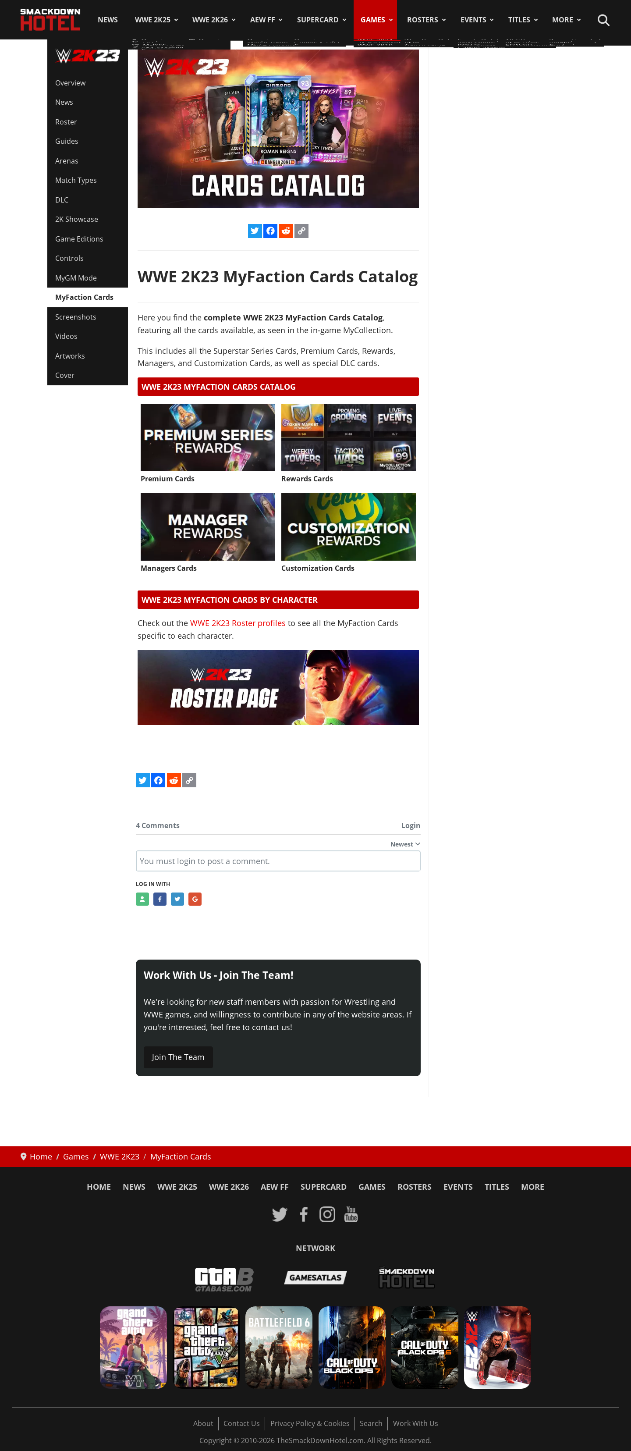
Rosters (422, 20)
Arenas (66, 161)
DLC (61, 200)
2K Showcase (76, 219)
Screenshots (75, 317)
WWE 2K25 (152, 20)
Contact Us (241, 1423)
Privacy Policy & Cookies (310, 1423)
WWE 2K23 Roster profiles (238, 623)
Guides (66, 141)
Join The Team (178, 1057)
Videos (66, 336)
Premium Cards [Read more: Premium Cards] (168, 479)
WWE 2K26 (210, 20)
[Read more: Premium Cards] (208, 437)
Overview (70, 83)
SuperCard (318, 20)
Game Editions (79, 239)
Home (99, 1186)
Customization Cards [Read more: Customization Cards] (317, 568)
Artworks (70, 356)
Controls (69, 258)
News (108, 20)
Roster (66, 122)
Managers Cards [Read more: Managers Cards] (169, 568)
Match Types (76, 180)
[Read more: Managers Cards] (208, 527)
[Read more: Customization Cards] (348, 527)
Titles (519, 20)
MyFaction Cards (84, 297)
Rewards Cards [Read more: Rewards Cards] (307, 479)
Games (373, 20)
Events (473, 20)
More (562, 20)
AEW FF (262, 20)
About (203, 1423)
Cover (64, 375)
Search (371, 1423)
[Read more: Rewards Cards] (348, 437)
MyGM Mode (76, 278)
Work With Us (415, 1423)
